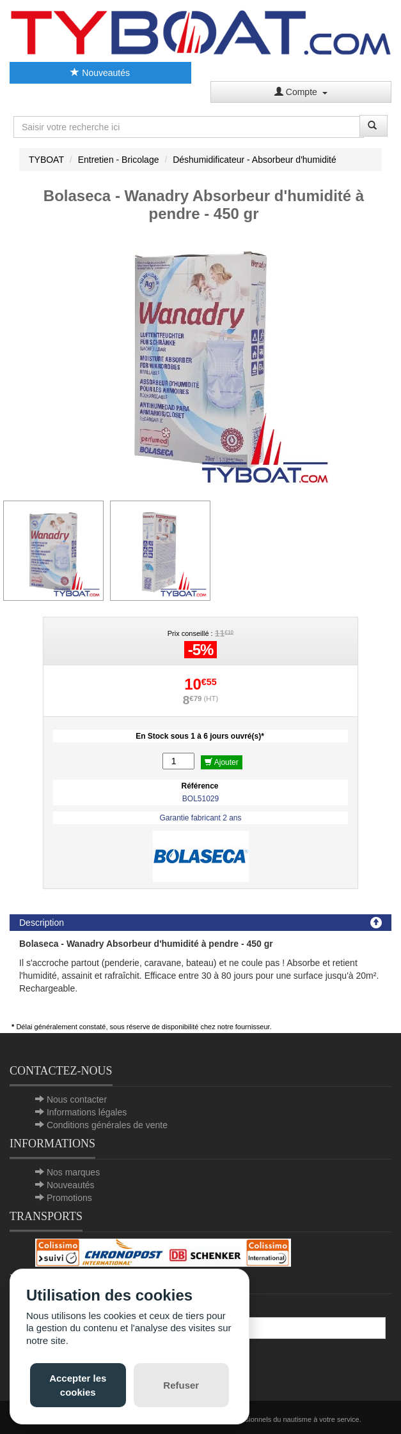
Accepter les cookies (77, 1385)
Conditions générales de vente (107, 1125)
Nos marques (73, 1172)
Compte (300, 92)
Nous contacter (77, 1099)
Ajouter (222, 762)
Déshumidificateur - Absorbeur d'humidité (254, 160)
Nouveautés (100, 73)
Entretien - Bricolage (118, 160)
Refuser (181, 1385)
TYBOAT (46, 160)
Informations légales (87, 1112)
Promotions (69, 1198)
